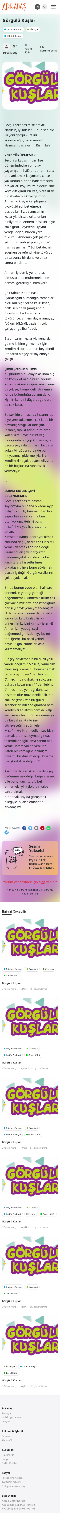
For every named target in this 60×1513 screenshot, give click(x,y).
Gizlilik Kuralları (10, 1463)
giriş (42, 882)
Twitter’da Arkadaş (11, 1481)
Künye (5, 1459)
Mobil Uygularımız (11, 1417)
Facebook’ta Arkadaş (13, 1477)
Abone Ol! (7, 1440)
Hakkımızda (8, 1454)
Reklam (6, 1436)
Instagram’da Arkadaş (13, 1486)
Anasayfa (7, 1413)
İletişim (6, 1421)
